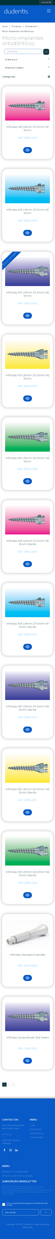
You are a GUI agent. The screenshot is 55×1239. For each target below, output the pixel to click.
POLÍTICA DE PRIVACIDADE (17, 1176)
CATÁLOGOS (36, 1133)
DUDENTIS (35, 1129)
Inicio (5, 26)
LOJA (32, 1125)
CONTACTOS (36, 1137)
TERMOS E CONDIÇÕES (15, 1171)
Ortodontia (31, 26)
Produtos (16, 26)
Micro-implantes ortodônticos (18, 31)
